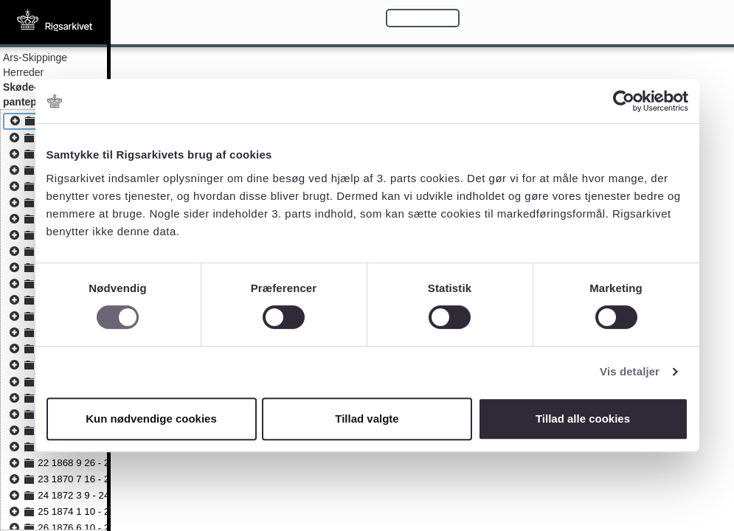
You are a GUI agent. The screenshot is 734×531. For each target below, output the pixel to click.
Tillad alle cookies (583, 418)
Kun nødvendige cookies (151, 418)
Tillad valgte (366, 418)
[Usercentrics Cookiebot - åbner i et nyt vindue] (623, 101)
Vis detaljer (629, 371)
